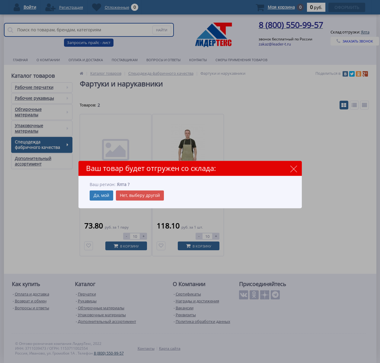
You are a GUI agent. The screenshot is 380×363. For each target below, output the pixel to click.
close (294, 168)
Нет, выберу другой (140, 195)
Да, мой (101, 195)
